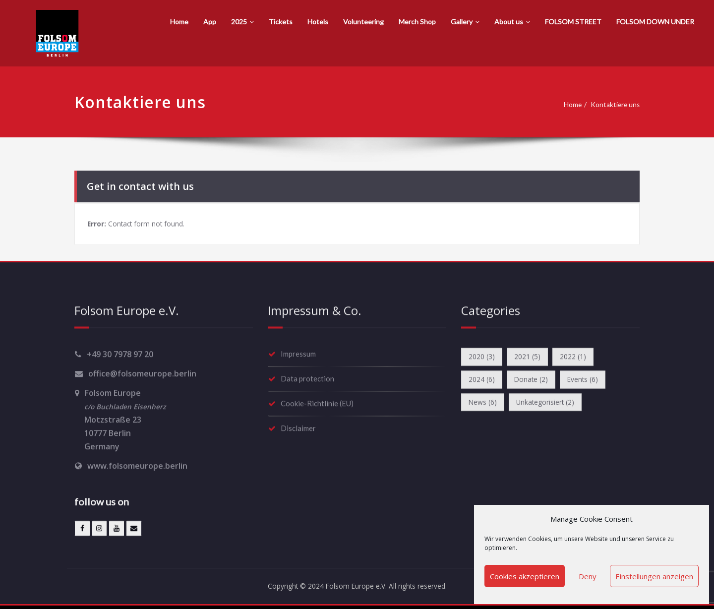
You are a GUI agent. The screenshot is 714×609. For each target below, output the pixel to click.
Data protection (307, 377)
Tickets (281, 21)
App (209, 21)
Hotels (317, 21)
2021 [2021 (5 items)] (531, 357)
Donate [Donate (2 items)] (535, 380)
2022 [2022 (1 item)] (580, 357)
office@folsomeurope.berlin (142, 372)
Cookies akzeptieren (524, 576)
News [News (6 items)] (484, 404)
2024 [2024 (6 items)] (483, 380)
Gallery (465, 21)
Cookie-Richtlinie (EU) (317, 402)
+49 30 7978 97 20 (120, 353)
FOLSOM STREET (573, 21)
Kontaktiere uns (618, 104)
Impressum (298, 353)
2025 (242, 21)
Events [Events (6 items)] (590, 380)
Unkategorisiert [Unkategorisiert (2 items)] (551, 404)
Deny (587, 576)
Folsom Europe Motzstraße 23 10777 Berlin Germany (120, 419)
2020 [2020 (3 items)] (483, 357)
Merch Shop (417, 21)
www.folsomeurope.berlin (137, 465)
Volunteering (363, 21)
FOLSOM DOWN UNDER (655, 21)
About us (512, 21)
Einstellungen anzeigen (654, 576)
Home (179, 21)
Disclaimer (298, 427)
